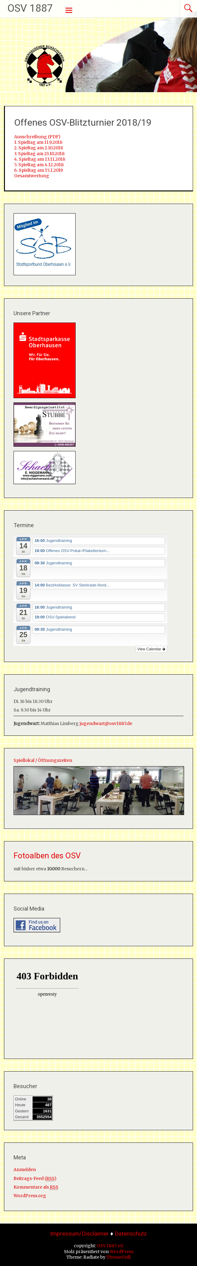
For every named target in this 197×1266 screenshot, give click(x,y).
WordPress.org (30, 1195)
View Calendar (151, 649)
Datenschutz (131, 1233)
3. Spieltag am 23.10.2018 (39, 153)
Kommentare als (36, 1187)
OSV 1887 (30, 8)
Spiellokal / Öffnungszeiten (43, 760)
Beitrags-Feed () (35, 1179)
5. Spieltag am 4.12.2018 (39, 164)
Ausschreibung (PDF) (37, 136)
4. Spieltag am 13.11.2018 (39, 159)
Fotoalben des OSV (47, 855)
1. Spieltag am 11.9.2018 (38, 142)
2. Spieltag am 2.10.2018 (38, 148)
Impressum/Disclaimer (79, 1233)
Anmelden (25, 1169)
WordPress (121, 1251)
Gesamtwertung (31, 175)
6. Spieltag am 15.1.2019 (38, 170)
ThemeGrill (118, 1257)
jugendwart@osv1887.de (106, 723)
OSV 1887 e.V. (110, 1245)
